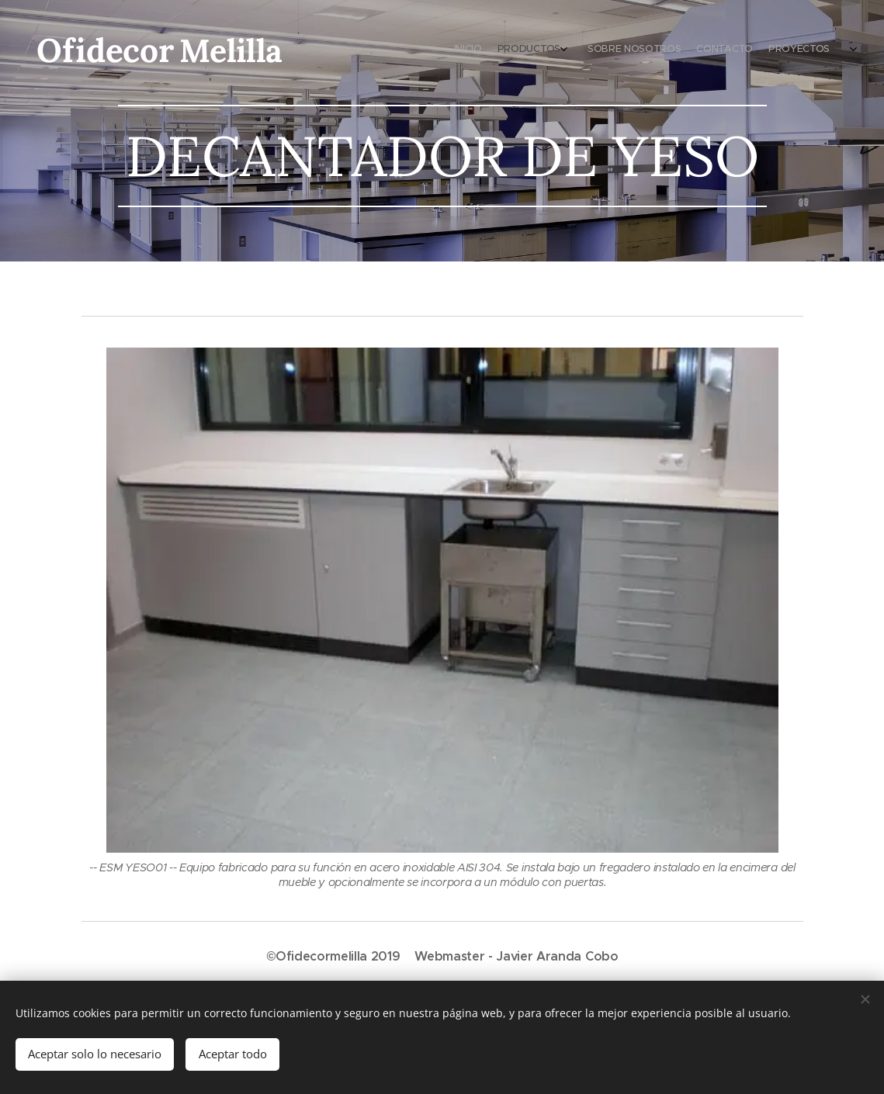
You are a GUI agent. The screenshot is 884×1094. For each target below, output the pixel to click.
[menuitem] (769, 50)
